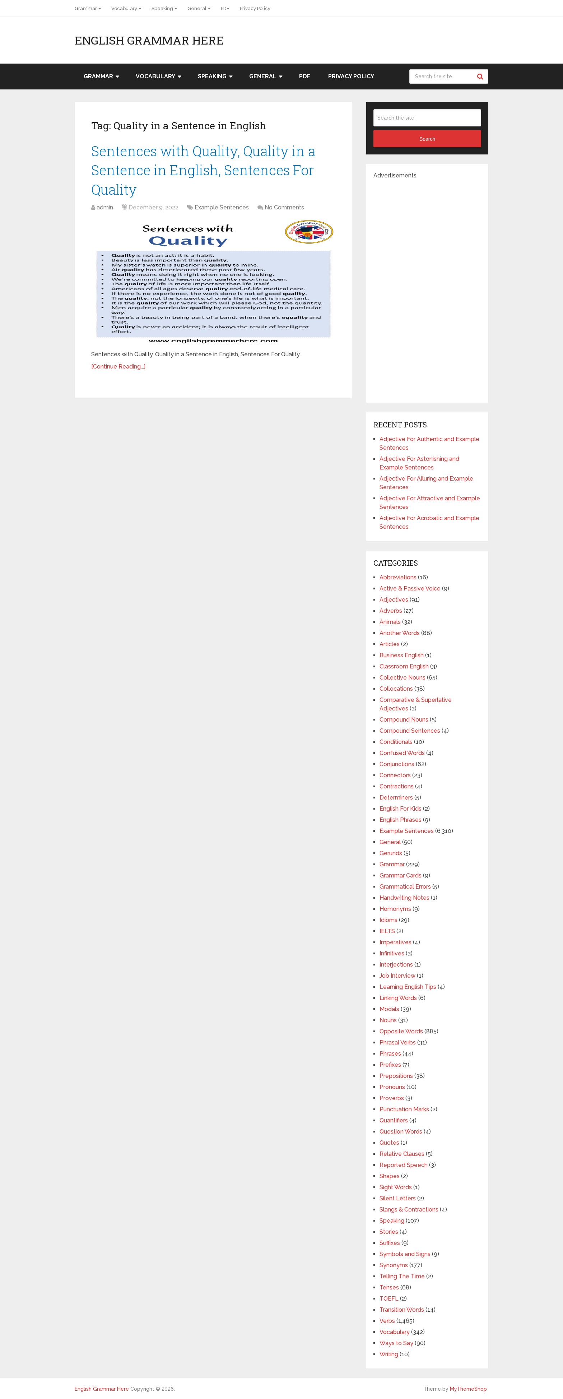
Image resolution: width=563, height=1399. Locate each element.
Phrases (390, 1053)
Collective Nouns (402, 677)
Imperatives (395, 942)
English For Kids (401, 808)
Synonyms (394, 1265)
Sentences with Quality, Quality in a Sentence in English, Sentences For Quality (203, 170)
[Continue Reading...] (118, 366)
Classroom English (404, 666)
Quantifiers (394, 1120)
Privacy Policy (255, 8)
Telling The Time (402, 1276)
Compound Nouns (404, 719)
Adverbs (391, 610)
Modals (389, 1009)
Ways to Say (396, 1343)
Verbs (387, 1320)
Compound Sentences (410, 730)
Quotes (389, 1142)
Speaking (162, 8)
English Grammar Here (149, 40)
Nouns (388, 1020)
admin (105, 207)
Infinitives (392, 953)
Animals (390, 622)
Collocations (396, 688)
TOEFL (389, 1298)
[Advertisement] (427, 287)
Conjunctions (397, 764)
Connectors (395, 775)
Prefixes (390, 1064)
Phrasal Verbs (398, 1042)
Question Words (401, 1131)
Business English (402, 655)
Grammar (86, 8)
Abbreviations (398, 577)
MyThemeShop (468, 1389)
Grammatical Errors (405, 886)
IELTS (387, 931)
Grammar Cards (401, 875)
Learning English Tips (408, 986)
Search (481, 76)
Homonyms (395, 908)
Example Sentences (222, 207)
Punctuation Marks (404, 1109)
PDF (225, 8)
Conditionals (396, 741)
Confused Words (402, 753)
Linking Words (398, 998)
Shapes (390, 1176)
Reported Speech (404, 1165)
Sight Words (396, 1187)
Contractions (397, 786)
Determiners (396, 797)
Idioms (388, 920)
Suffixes (390, 1243)
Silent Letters (398, 1198)
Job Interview (397, 975)
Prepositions (396, 1076)
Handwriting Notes (404, 897)
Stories (389, 1231)
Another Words (400, 633)
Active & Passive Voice (410, 588)
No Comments (284, 207)
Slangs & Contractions (409, 1209)
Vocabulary (124, 8)
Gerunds (391, 853)
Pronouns (392, 1087)
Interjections (396, 964)
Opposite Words (401, 1031)
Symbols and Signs (405, 1254)
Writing (389, 1354)
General (196, 8)
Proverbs (392, 1098)
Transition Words (402, 1309)
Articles (390, 644)
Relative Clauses (402, 1153)
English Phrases (401, 819)
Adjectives (394, 599)
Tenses (389, 1287)
